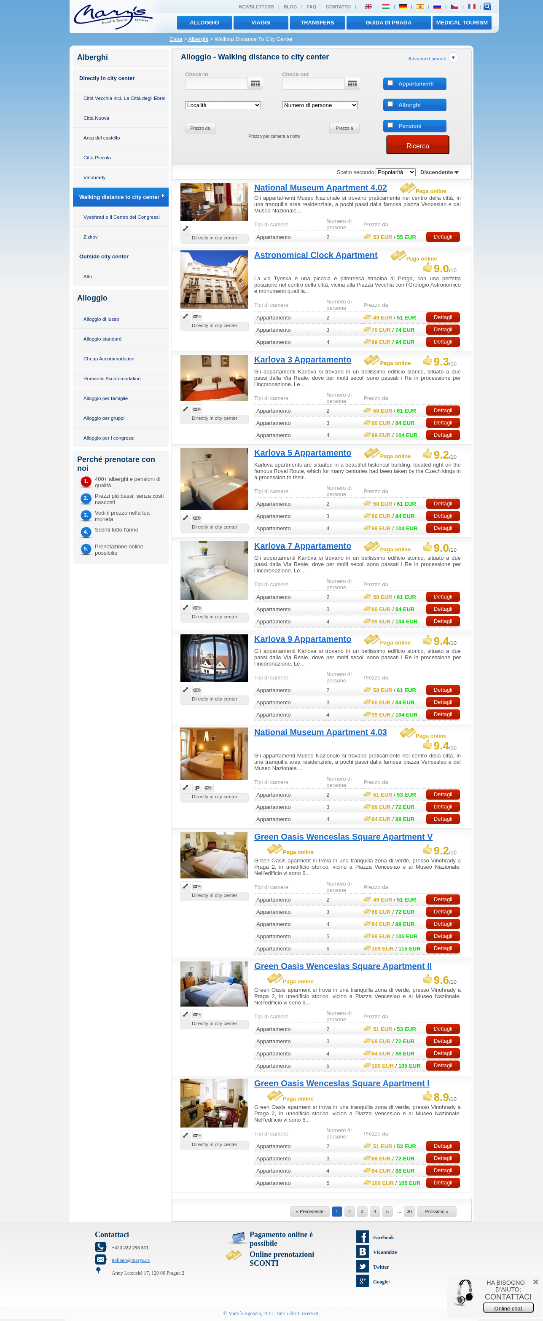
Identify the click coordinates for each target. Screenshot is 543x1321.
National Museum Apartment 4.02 (320, 187)
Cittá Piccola (97, 157)
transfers (317, 22)
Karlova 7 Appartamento (302, 545)
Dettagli (443, 237)
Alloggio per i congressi (108, 437)
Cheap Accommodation (108, 358)
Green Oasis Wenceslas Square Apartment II (343, 966)
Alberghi (198, 39)
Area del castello (101, 137)
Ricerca (417, 146)
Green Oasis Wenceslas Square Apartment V (343, 836)
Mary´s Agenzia (244, 1313)
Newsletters (256, 6)
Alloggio (204, 22)
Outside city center (104, 256)
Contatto (338, 6)
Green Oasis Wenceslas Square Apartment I (342, 1083)
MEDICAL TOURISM (462, 22)
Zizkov (90, 236)
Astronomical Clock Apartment (316, 255)
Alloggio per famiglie (105, 398)
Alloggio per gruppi (103, 418)
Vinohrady (94, 177)
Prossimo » (436, 1211)
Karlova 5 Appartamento (302, 452)
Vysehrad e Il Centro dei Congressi (121, 217)
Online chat (508, 1308)
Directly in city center (107, 78)
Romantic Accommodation (112, 378)
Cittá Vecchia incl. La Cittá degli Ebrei (124, 98)
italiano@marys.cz (131, 1260)
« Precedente (309, 1211)
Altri (87, 276)
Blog (290, 6)
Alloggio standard (102, 338)
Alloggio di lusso (101, 319)
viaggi (261, 22)
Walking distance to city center (119, 197)
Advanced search (427, 58)
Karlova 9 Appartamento (302, 639)
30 (409, 1211)
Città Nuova (96, 118)
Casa (175, 39)
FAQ (311, 6)
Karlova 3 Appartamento (302, 359)
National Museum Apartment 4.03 (320, 732)
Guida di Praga (389, 22)
